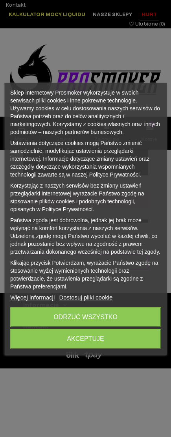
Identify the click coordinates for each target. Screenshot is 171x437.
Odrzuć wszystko (85, 317)
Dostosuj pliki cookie (85, 297)
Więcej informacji (32, 297)
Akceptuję (85, 338)
